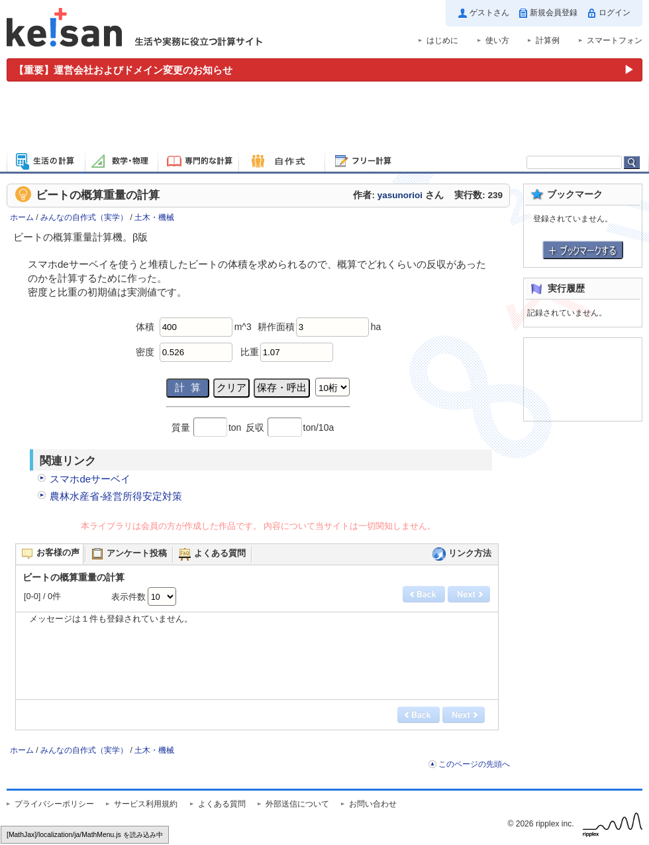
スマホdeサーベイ (90, 478)
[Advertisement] (324, 118)
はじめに (442, 40)
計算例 (548, 40)
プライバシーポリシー (54, 804)
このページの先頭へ (474, 764)
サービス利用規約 (145, 804)
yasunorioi (400, 195)
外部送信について (297, 804)
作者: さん (398, 195)
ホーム (22, 217)
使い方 (497, 40)
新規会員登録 (553, 12)
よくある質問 (222, 804)
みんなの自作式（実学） (84, 217)
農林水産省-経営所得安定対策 (116, 496)
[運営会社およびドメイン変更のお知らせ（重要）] (324, 70)
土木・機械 (154, 217)
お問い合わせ (373, 804)
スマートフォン (614, 40)
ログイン (614, 12)
